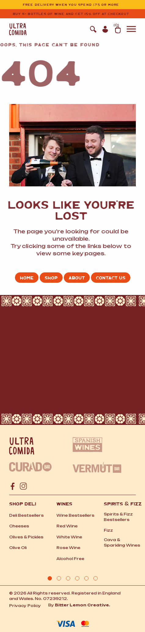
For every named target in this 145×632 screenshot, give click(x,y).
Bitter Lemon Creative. (82, 605)
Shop (51, 277)
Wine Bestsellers (75, 515)
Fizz (108, 530)
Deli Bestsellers (26, 515)
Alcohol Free (70, 558)
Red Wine (67, 526)
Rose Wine (68, 547)
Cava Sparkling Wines (122, 542)
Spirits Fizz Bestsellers (118, 517)
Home (27, 277)
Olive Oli (18, 547)
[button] (131, 30)
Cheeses (19, 526)
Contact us (110, 277)
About (77, 277)
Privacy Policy (25, 605)
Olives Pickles (26, 537)
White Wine (69, 537)
